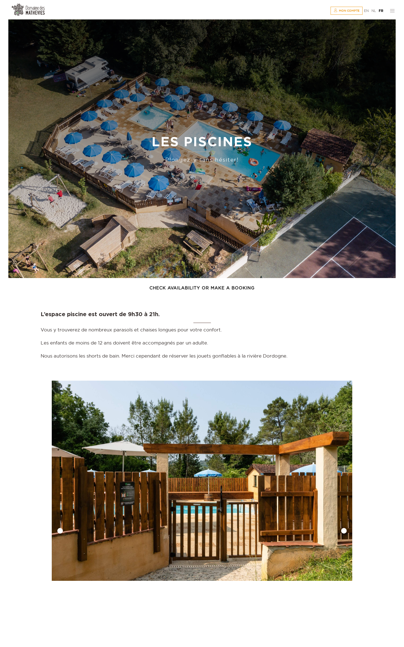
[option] (202, 481)
